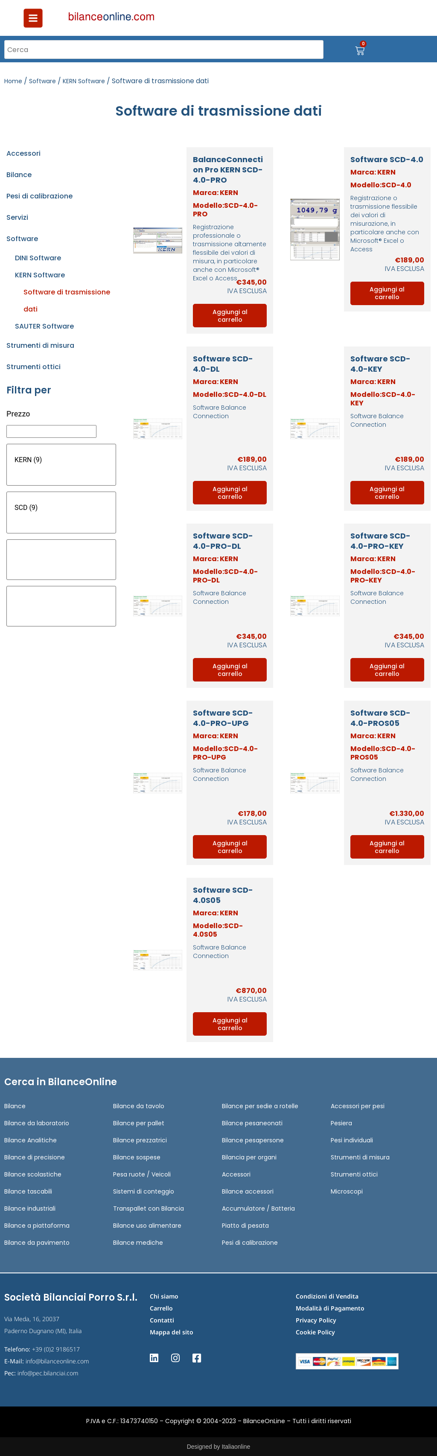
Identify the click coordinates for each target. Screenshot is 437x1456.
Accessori (23, 153)
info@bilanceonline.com (57, 1361)
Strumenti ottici (33, 367)
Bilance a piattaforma (37, 1225)
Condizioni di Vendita (327, 1296)
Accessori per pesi (358, 1106)
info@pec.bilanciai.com (48, 1373)
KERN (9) (61, 460)
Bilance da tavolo (138, 1106)
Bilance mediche (138, 1242)
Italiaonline (235, 1446)
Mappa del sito (171, 1332)
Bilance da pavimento (37, 1242)
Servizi (17, 217)
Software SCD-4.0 (386, 159)
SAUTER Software (44, 326)
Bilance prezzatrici (140, 1140)
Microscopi (347, 1191)
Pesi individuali (352, 1140)
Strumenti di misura (40, 345)
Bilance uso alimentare (147, 1225)
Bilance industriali (29, 1208)
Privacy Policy (316, 1320)
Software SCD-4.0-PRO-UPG (223, 718)
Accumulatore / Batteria (258, 1208)
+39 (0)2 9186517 (56, 1349)
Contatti (162, 1320)
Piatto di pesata (245, 1225)
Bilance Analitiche (30, 1140)
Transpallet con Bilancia (148, 1208)
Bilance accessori (248, 1191)
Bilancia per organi (249, 1157)
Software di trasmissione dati (66, 300)
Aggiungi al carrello (230, 316)
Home (13, 81)
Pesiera (341, 1123)
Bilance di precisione (34, 1157)
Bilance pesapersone (253, 1140)
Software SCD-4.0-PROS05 (380, 718)
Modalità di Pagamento (330, 1308)
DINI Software (38, 258)
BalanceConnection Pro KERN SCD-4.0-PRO (228, 169)
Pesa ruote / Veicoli (142, 1174)
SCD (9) (61, 508)
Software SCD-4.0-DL (223, 363)
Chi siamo (164, 1296)
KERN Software (84, 81)
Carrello (161, 1308)
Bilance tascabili (28, 1191)
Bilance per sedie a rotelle (260, 1106)
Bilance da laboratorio (36, 1123)
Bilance (19, 175)
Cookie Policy (315, 1332)
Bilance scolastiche (32, 1174)
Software (42, 81)
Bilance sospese (136, 1157)
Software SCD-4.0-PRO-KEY (380, 540)
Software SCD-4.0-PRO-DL (223, 540)
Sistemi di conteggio (143, 1191)
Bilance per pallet (138, 1123)
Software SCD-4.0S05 (223, 895)
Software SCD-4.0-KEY (380, 363)
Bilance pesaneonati (252, 1123)
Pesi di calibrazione (39, 196)
